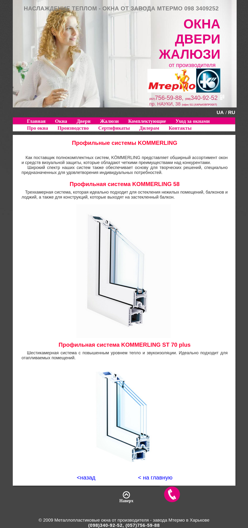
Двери (84, 121)
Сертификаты (114, 128)
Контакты (180, 128)
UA (220, 112)
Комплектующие (147, 121)
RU (231, 112)
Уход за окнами (192, 121)
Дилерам (149, 128)
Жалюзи (109, 121)
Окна (61, 121)
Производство (73, 128)
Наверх (126, 500)
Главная (36, 121)
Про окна (37, 128)
